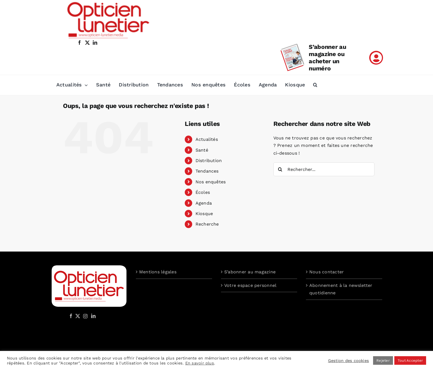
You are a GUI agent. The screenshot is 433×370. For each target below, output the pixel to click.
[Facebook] (71, 316)
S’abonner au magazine (250, 271)
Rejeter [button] (383, 360)
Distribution (209, 160)
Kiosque (204, 213)
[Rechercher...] (324, 169)
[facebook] (79, 42)
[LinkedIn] (93, 316)
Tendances (207, 171)
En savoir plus (199, 363)
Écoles (203, 192)
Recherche (207, 224)
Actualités (207, 139)
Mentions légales (157, 271)
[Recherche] (280, 169)
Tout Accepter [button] (410, 360)
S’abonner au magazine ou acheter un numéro (327, 57)
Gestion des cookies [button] (348, 360)
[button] (315, 85)
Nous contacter (326, 271)
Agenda (204, 203)
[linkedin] (95, 42)
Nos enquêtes (211, 181)
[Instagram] (84, 316)
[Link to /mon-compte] (376, 58)
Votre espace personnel (250, 285)
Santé (202, 150)
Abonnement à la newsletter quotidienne (340, 289)
